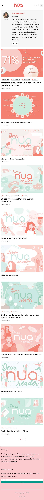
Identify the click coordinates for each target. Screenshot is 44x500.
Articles (15, 43)
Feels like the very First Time (14, 431)
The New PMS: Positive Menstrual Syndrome (16, 122)
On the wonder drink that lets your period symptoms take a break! (20, 316)
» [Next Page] (23, 439)
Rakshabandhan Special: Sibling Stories (14, 238)
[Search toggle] (41, 5)
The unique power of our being (11, 391)
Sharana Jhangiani (18, 13)
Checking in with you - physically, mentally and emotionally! (21, 354)
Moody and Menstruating (9, 275)
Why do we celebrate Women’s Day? (13, 159)
